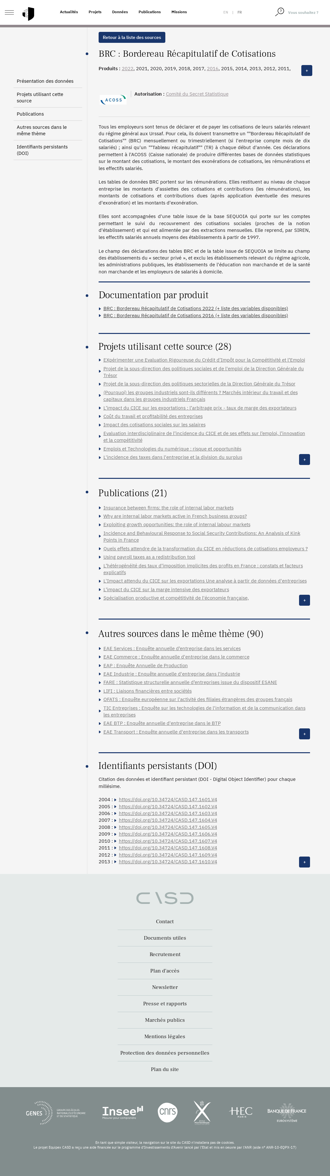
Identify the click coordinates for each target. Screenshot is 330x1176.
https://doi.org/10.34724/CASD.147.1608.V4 (168, 848)
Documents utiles (165, 938)
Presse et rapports (165, 1003)
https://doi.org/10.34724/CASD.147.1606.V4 (168, 834)
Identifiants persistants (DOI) (42, 150)
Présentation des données (45, 81)
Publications (150, 11)
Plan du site (165, 1069)
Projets (95, 11)
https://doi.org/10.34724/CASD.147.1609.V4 (168, 855)
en (225, 12)
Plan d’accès (165, 970)
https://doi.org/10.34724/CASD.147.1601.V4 (168, 799)
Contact (165, 921)
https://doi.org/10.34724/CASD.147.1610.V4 (168, 861)
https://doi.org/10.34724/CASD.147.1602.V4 (168, 806)
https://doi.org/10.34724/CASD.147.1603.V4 (168, 813)
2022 (127, 68)
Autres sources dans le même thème (42, 130)
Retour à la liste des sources (132, 37)
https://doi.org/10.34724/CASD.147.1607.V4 (168, 841)
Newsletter (165, 987)
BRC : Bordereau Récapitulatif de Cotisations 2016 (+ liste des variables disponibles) (195, 315)
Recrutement (165, 954)
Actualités (69, 11)
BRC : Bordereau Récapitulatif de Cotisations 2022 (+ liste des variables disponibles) (195, 308)
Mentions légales (164, 1036)
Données (120, 11)
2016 (212, 68)
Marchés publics (165, 1020)
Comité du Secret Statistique (197, 94)
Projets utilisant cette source (40, 97)
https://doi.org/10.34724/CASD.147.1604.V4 (168, 820)
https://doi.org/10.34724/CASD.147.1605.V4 (168, 827)
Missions (179, 11)
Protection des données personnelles (164, 1053)
